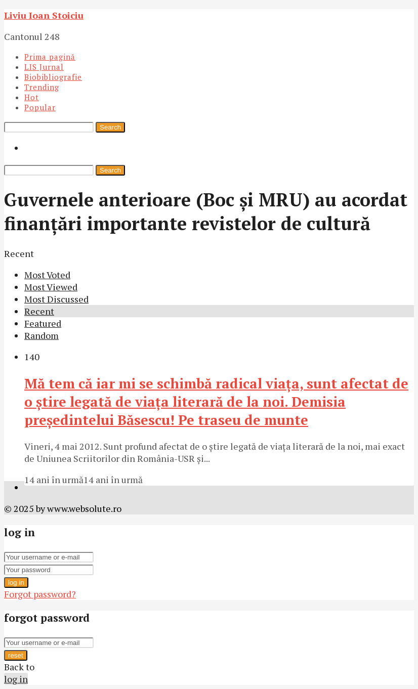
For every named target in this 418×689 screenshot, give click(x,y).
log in (16, 582)
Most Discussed (56, 299)
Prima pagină (49, 57)
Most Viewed (50, 287)
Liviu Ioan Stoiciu (43, 15)
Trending (41, 87)
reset (15, 655)
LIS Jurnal (44, 67)
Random (41, 335)
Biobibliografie (53, 77)
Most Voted (47, 275)
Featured (42, 323)
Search (110, 127)
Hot (31, 97)
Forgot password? (40, 594)
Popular (40, 107)
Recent (39, 311)
